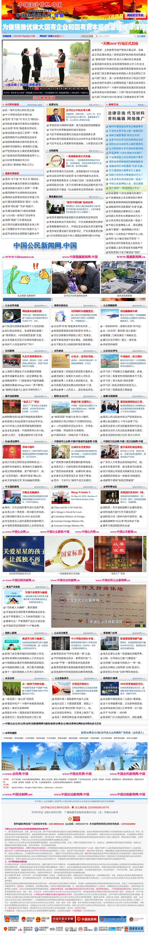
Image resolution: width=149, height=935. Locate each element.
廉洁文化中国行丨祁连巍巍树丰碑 (47, 93)
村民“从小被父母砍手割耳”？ (124, 240)
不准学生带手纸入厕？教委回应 (126, 131)
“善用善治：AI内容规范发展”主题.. (23, 335)
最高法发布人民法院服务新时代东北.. (123, 426)
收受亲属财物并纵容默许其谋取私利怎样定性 (73, 217)
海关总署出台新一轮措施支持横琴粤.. (123, 653)
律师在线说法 (61, 305)
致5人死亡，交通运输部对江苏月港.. (24, 435)
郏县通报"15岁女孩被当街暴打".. (126, 153)
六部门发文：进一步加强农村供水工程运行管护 (120, 78)
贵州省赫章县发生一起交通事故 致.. (24, 376)
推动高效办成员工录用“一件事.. (22, 133)
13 (78, 88)
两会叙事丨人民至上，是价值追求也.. (74, 389)
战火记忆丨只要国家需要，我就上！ (74, 703)
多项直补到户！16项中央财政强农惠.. (25, 703)
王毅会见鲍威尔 (30, 492)
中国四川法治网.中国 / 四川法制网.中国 (123, 441)
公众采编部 (48, 801)
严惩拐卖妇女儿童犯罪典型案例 (22, 151)
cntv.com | (59, 787)
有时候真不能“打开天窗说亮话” (120, 512)
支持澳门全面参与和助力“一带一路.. (122, 662)
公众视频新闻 (110, 305)
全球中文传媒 (27, 9)
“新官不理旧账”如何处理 (79, 202)
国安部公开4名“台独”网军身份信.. (121, 672)
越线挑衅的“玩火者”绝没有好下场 (121, 521)
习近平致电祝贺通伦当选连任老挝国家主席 (72, 134)
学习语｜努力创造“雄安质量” (118, 380)
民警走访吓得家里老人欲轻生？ (126, 245)
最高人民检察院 (60, 779)
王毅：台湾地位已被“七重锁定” (120, 658)
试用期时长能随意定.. (82, 311)
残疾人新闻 (11, 633)
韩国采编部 (83, 738)
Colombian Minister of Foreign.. (69, 516)
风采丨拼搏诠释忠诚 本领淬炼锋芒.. (74, 717)
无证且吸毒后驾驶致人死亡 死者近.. (73, 335)
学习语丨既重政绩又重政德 (117, 389)
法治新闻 (9, 350)
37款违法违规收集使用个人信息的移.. (25, 326)
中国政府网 (72, 779)
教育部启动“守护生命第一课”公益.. (72, 653)
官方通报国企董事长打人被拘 (125, 170)
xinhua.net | (49, 787)
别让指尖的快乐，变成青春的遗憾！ (24, 330)
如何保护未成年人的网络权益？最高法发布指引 (120, 83)
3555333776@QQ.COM (24, 36)
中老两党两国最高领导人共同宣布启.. (25, 525)
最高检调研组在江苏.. (132, 402)
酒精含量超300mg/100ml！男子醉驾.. (24, 385)
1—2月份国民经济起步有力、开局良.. (74, 426)
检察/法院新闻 (110, 396)
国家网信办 (116, 779)
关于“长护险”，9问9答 (115, 712)
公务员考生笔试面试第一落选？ (126, 179)
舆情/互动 (113, 104)
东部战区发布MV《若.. (132, 492)
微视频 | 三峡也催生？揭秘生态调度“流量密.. (84, 93)
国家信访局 (139, 779)
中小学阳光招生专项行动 (18, 114)
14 (82, 88)
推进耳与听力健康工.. (33, 638)
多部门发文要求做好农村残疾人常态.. (25, 653)
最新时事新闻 (12, 173)
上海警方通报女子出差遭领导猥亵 (23, 371)
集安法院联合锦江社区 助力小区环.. (122, 435)
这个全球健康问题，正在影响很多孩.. (123, 703)
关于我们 (38, 801)
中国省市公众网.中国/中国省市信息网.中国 (75, 441)
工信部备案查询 (44, 782)
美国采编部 (40, 738)
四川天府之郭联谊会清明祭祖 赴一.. (24, 462)
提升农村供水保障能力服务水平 (22, 233)
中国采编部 (8, 738)
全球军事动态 (110, 486)
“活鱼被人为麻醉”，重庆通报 (21, 607)
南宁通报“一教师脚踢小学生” (124, 188)
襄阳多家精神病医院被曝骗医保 (126, 161)
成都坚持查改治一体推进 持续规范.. (122, 475)
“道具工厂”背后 (30, 402)
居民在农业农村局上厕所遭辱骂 (126, 144)
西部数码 (77, 782)
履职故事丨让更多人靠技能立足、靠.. (74, 380)
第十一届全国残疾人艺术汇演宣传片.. (25, 672)
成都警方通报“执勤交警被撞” (118, 480)
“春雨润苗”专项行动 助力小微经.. (71, 417)
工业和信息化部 (84, 779)
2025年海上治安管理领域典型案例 (23, 426)
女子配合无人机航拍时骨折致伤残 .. (73, 344)
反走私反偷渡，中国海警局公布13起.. (25, 430)
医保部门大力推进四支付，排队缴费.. (123, 717)
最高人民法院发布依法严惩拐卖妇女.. (123, 417)
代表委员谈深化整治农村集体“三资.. (73, 385)
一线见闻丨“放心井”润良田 (19, 699)
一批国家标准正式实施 (78, 156)
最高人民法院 (47, 779)
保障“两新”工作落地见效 (18, 220)
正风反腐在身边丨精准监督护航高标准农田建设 (120, 54)
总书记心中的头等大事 (78, 110)
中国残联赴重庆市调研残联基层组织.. (25, 662)
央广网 (34, 782)
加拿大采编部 (131, 738)
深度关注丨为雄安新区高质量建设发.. (74, 466)
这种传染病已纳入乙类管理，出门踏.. (123, 708)
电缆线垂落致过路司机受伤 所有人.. (73, 330)
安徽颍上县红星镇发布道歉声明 (126, 249)
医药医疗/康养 (110, 678)
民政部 (101, 779)
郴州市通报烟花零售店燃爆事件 (126, 126)
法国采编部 (94, 738)
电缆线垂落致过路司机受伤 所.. (22, 142)
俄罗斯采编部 (119, 738)
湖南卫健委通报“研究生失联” (124, 135)
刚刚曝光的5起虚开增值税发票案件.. (24, 417)
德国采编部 (73, 738)
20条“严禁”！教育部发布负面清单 (72, 662)
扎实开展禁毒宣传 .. (33, 356)
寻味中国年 (28, 447)
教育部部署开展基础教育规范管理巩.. (74, 667)
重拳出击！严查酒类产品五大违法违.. (26, 621)
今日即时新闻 (12, 104)
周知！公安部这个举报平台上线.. (126, 236)
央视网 (28, 782)
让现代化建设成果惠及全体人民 (22, 224)
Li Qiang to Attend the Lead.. (68, 512)
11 (70, 88)
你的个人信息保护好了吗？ (19, 344)
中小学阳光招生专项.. (82, 638)
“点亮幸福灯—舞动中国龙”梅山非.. (23, 475)
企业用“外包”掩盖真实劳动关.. (21, 128)
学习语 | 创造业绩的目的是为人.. (120, 385)
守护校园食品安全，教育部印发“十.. (73, 658)
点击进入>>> (58, 36)
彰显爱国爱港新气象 (131, 638)
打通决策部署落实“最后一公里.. (22, 201)
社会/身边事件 (12, 441)
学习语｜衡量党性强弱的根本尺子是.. (123, 376)
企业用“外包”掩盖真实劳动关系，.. (72, 326)
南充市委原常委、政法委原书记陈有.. (123, 466)
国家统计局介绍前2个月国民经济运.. (73, 421)
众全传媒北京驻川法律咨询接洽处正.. (25, 340)
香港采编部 (18, 738)
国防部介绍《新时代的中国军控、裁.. (123, 516)
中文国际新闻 (12, 486)
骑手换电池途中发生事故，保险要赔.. (74, 340)
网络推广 (141, 105)
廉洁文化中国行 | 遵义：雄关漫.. (120, 340)
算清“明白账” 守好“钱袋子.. (20, 206)
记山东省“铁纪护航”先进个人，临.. (73, 708)
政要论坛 (53, 104)
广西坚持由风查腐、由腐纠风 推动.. (73, 471)
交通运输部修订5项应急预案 (20, 211)
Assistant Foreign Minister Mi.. (69, 521)
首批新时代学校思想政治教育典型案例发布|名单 (120, 68)
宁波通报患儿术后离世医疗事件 (126, 157)
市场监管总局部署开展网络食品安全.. (26, 612)
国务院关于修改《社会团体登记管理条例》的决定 (76, 189)
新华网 (21, 782)
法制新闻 (53, 150)
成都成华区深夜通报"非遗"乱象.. (126, 166)
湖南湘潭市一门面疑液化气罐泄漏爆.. (25, 380)
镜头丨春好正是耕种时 (17, 708)
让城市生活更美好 (81, 447)
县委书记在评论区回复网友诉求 (126, 139)
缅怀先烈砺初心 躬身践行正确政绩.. (24, 466)
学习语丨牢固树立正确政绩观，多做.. (123, 371)
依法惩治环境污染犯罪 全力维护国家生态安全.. (74, 176)
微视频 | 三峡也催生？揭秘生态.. (120, 335)
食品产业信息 (13, 586)
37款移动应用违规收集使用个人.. (22, 155)
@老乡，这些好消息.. (82, 356)
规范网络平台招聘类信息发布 (21, 137)
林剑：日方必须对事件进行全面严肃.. (25, 507)
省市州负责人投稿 (34, 105)
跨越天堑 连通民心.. (82, 402)
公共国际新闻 (61, 486)
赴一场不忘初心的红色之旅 (19, 110)
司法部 (108, 779)
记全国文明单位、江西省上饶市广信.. (75, 712)
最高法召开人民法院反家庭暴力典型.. (123, 430)
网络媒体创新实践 (32, 311)
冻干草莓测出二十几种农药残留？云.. (26, 616)
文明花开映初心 (80, 684)
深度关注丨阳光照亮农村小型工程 (23, 717)
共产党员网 (16, 779)
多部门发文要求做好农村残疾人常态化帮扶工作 (120, 73)
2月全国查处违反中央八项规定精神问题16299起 (74, 235)
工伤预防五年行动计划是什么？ (22, 229)
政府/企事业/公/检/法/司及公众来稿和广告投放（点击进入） (113, 732)
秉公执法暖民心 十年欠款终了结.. (121, 421)
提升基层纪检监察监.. (132, 447)
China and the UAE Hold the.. (68, 507)
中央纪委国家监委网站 (31, 779)
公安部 (94, 779)
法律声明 (58, 801)
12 (74, 88)
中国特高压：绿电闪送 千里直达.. (72, 435)
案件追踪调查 (12, 396)
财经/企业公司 (61, 396)
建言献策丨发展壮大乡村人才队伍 (72, 376)
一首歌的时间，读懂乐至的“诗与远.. (122, 326)
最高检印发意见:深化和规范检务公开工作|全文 (119, 64)
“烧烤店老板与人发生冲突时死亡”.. (23, 389)
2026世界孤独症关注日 (17, 160)
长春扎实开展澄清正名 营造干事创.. (73, 475)
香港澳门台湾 (110, 633)
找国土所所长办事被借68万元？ (126, 175)
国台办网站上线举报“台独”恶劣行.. (121, 667)
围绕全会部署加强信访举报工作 (22, 197)
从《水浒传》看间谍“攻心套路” (15, 93)
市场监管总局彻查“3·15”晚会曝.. (23, 625)
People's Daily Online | (34, 787)
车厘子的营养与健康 (36, 592)
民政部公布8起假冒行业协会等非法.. (24, 421)
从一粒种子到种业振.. (33, 684)
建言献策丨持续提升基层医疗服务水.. (74, 371)
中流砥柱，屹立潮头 (131, 356)
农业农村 (9, 678)
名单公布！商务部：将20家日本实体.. (25, 512)
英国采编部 (62, 738)
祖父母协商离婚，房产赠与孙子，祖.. (25, 471)
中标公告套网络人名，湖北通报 (126, 183)
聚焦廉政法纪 (56, 196)
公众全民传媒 (12, 305)
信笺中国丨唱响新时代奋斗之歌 (72, 699)
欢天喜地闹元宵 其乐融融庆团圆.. (23, 480)
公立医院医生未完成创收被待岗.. (126, 148)
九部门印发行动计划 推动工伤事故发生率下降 (119, 97)
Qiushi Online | (18, 787)
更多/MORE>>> (95, 105)
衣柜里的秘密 (110, 344)
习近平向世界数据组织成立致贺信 (67, 130)
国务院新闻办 (127, 779)
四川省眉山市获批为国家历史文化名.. (123, 471)
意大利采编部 (106, 738)
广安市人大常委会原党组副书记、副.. (123, 462)
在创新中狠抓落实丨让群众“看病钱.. (122, 699)
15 (86, 88)
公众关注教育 (61, 633)
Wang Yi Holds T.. (81, 492)
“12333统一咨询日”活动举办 (20, 215)
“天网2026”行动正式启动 (119, 43)
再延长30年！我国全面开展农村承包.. (25, 712)
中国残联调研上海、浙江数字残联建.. (25, 667)
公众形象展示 (62, 678)
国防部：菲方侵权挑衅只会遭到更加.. (123, 507)
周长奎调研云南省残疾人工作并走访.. (25, 658)
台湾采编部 (29, 738)
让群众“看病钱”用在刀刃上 (19, 164)
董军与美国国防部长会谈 (116, 525)
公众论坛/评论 (110, 350)
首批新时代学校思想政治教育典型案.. (74, 672)
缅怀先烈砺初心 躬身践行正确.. (22, 146)
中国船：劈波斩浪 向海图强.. (69, 430)
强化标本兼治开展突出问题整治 (22, 123)
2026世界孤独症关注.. (132, 684)
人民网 (14, 782)
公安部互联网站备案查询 (62, 782)
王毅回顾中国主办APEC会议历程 (22, 516)
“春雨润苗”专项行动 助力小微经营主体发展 (118, 59)
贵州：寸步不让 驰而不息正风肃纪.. (73, 480)
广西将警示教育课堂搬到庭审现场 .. (73, 462)
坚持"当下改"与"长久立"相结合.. (22, 119)
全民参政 (58, 350)
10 (65, 88)
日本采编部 (51, 738)
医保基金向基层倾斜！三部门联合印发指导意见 (120, 92)
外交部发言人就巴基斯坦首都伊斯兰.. (25, 521)
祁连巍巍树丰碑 (128, 311)
